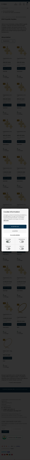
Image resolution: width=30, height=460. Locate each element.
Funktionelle (8, 248)
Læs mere (6, 220)
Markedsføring (22, 241)
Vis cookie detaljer (15, 235)
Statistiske (22, 248)
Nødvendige (8, 241)
